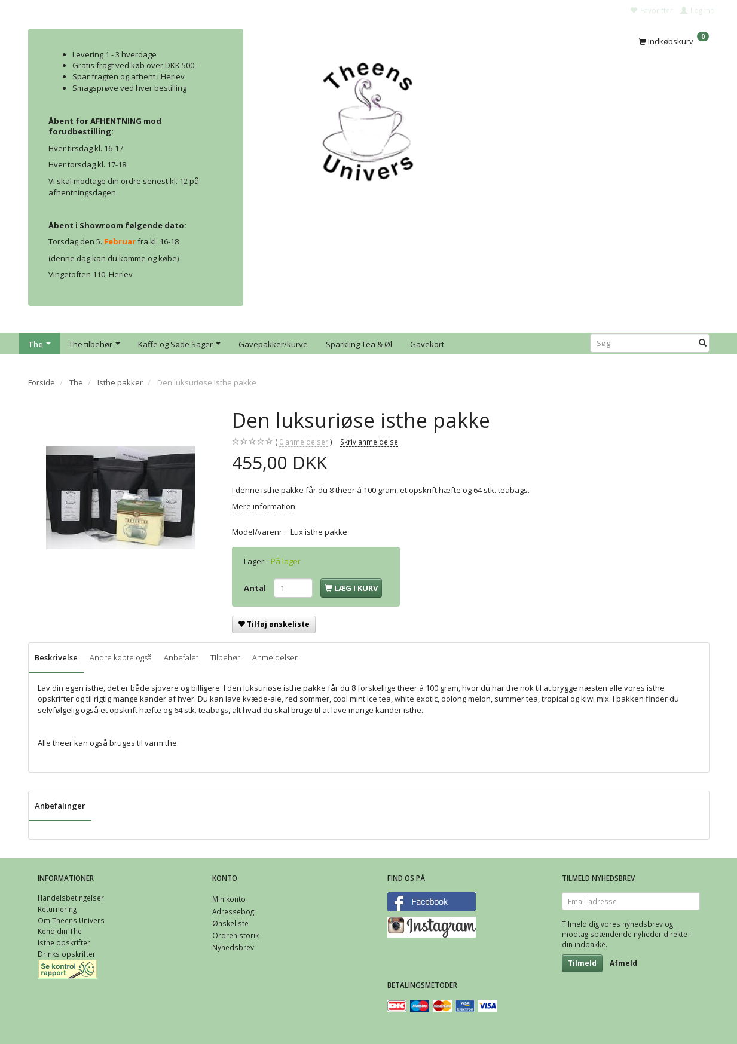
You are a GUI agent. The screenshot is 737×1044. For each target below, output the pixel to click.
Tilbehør (225, 657)
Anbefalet (181, 657)
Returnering (57, 909)
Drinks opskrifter (67, 954)
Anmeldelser (275, 657)
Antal (256, 588)
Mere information (263, 506)
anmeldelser (303, 442)
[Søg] (703, 343)
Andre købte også (121, 657)
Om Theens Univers (71, 920)
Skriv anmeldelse (369, 441)
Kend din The (60, 931)
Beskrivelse (56, 657)
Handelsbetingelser (71, 897)
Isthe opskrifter (64, 942)
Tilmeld (582, 963)
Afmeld (623, 963)
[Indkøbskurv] (673, 40)
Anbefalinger (60, 805)
